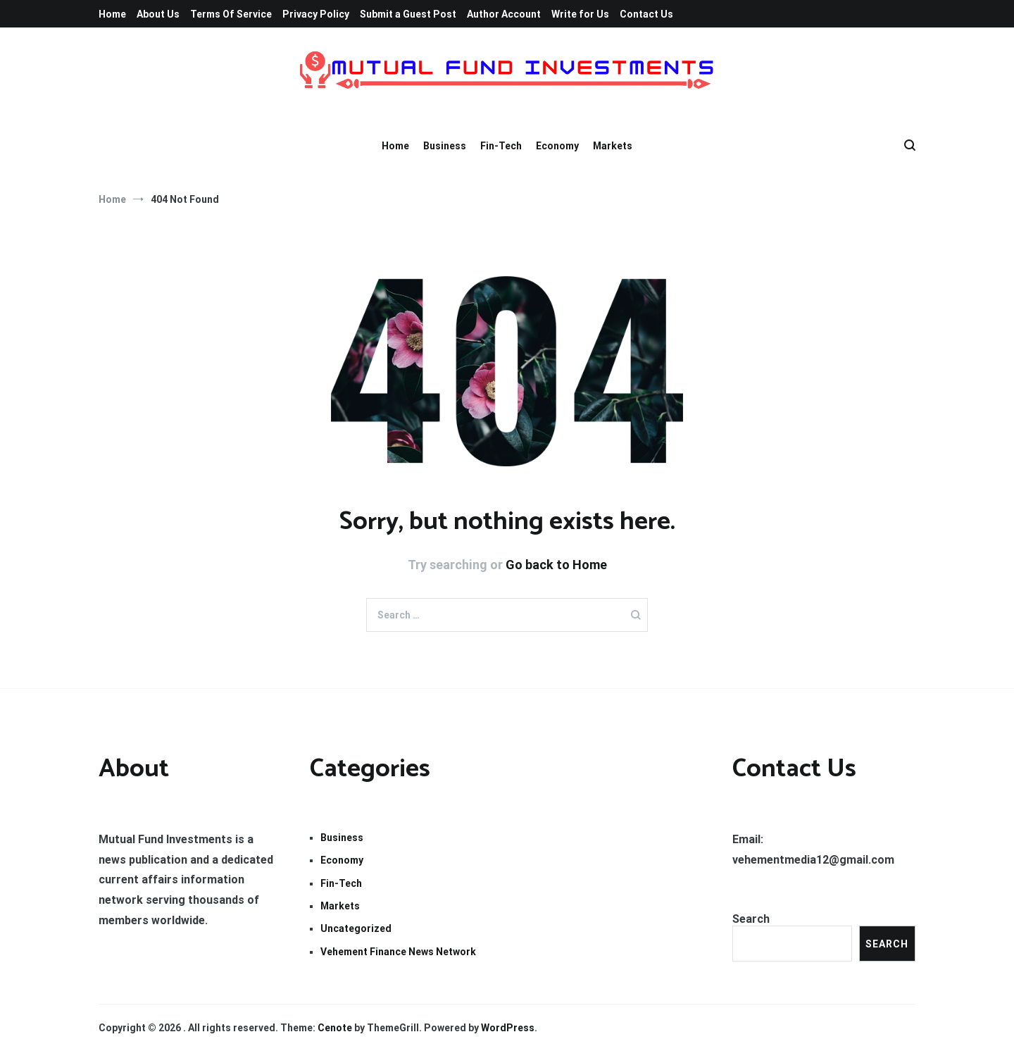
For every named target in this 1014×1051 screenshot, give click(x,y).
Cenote (335, 1027)
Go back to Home (556, 564)
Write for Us (580, 14)
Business (444, 145)
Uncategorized (356, 928)
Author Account (504, 14)
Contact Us (646, 14)
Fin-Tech (501, 145)
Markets (612, 145)
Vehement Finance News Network (398, 951)
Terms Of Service (231, 14)
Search (751, 919)
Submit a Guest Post (408, 14)
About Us (158, 14)
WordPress (507, 1027)
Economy (557, 145)
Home (112, 14)
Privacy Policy (315, 14)
